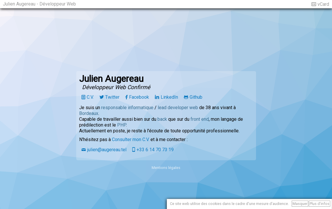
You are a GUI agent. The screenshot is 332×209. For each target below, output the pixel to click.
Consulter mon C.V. (130, 139)
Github (196, 97)
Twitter (112, 97)
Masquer (300, 203)
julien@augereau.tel (106, 149)
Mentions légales (166, 167)
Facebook (139, 97)
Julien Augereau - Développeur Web (39, 4)
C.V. (90, 97)
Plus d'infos (319, 203)
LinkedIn (169, 97)
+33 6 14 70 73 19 (155, 149)
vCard (323, 4)
